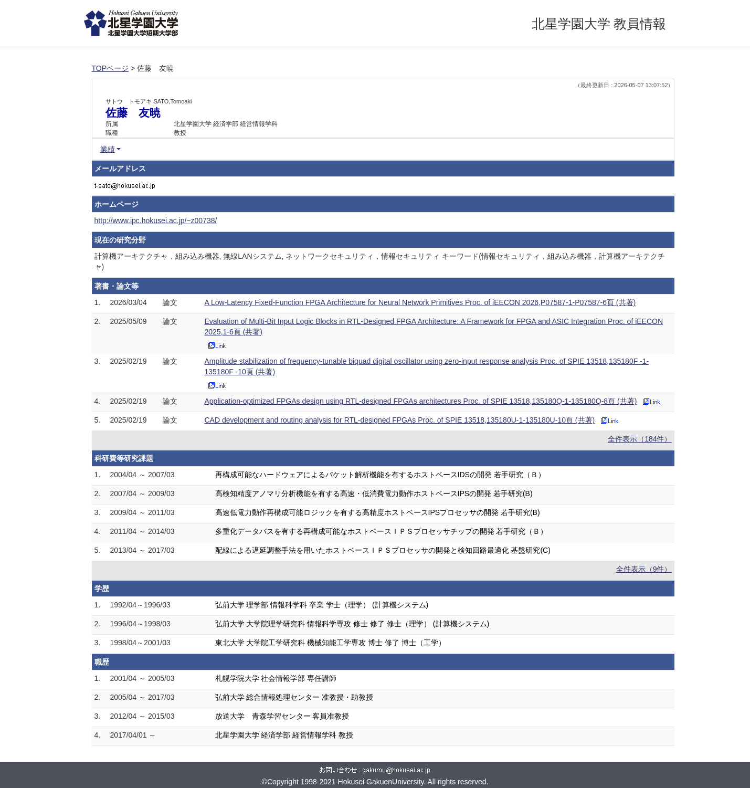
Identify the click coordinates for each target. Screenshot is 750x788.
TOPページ (110, 68)
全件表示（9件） (644, 569)
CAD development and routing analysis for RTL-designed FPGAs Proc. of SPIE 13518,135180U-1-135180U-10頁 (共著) (400, 420)
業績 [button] (107, 149)
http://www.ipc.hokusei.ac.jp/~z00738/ (155, 220)
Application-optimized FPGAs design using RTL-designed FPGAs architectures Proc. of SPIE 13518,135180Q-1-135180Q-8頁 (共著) (421, 401)
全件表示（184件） (639, 439)
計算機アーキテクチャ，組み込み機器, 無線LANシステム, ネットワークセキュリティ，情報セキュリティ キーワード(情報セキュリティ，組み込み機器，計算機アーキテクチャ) (379, 261)
